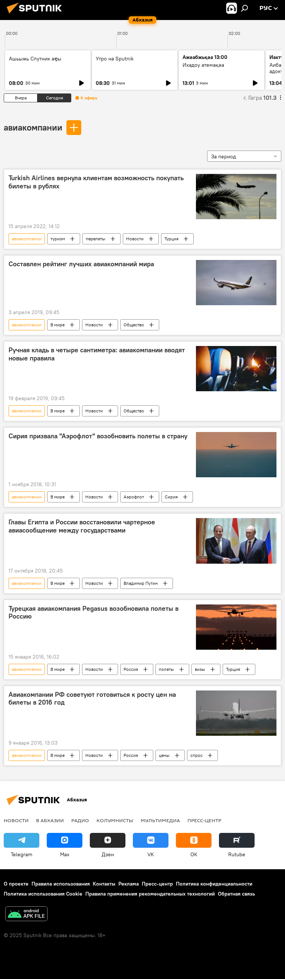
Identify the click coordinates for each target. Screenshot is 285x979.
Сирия (171, 497)
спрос (196, 755)
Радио (80, 820)
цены (164, 755)
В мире (57, 324)
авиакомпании (33, 127)
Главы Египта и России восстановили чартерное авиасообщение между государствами (82, 526)
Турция (171, 238)
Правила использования (61, 883)
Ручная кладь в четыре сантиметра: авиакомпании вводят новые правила (97, 354)
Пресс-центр (204, 820)
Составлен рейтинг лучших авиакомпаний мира (81, 264)
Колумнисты (114, 820)
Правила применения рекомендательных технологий (150, 893)
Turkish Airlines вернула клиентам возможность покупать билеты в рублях (96, 182)
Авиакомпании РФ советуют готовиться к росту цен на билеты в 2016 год (92, 698)
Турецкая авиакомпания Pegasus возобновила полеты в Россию (93, 612)
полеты (166, 669)
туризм (57, 238)
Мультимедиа (160, 820)
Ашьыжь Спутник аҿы (35, 58)
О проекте (16, 883)
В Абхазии (50, 820)
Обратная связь (236, 893)
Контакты (104, 883)
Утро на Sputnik (115, 58)
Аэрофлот (134, 497)
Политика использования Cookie (43, 893)
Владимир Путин (141, 583)
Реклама (128, 883)
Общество (134, 324)
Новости (135, 238)
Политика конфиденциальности (214, 883)
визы (200, 669)
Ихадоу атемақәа (203, 65)
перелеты (95, 238)
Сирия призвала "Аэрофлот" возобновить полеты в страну (98, 436)
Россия (131, 669)
